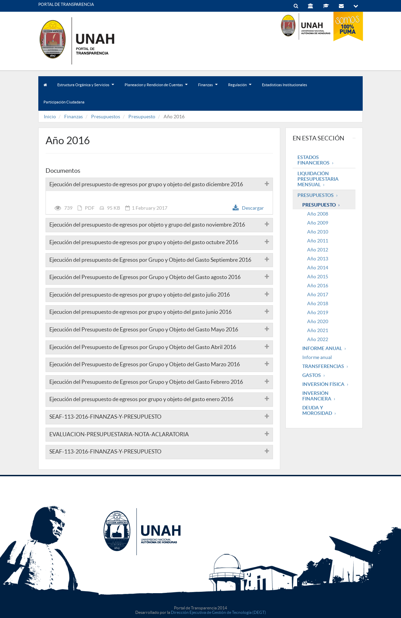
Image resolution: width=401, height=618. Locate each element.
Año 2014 (317, 267)
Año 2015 (317, 276)
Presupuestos (105, 116)
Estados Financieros (313, 160)
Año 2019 (317, 312)
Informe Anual (322, 348)
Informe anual (317, 357)
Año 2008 (317, 214)
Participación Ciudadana (64, 102)
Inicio (50, 116)
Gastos (311, 375)
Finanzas (208, 88)
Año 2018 (317, 303)
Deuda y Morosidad (317, 410)
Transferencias (323, 366)
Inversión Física (323, 384)
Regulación (240, 88)
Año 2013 (317, 258)
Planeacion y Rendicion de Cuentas (156, 88)
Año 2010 (317, 232)
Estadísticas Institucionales (284, 85)
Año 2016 (317, 285)
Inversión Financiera (316, 395)
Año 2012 (317, 249)
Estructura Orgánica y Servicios (85, 88)
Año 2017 (317, 294)
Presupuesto (141, 116)
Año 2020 (317, 321)
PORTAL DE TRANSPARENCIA (66, 4)
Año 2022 (317, 339)
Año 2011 (317, 240)
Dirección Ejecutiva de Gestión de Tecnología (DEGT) (218, 612)
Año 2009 (317, 223)
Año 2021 (317, 330)
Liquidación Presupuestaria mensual (318, 179)
